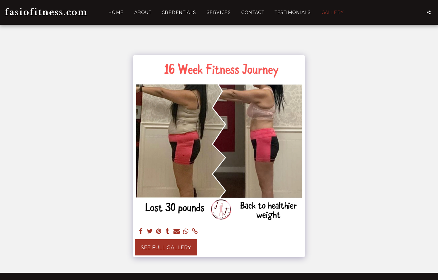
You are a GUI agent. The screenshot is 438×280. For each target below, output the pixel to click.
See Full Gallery (166, 247)
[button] (428, 12)
